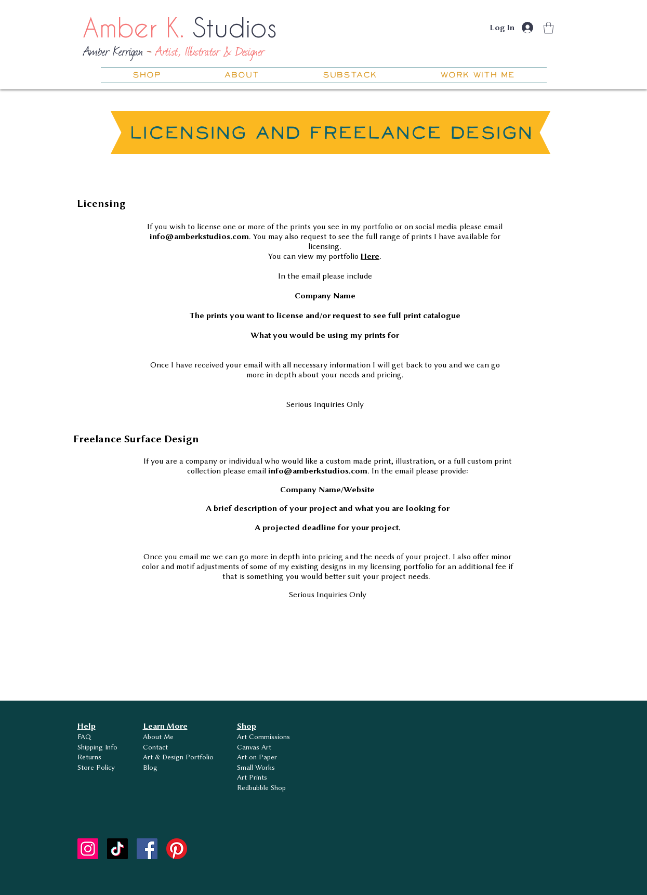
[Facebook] (147, 848)
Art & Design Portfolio (178, 757)
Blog (150, 767)
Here (370, 256)
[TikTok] (117, 848)
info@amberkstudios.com (199, 236)
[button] (548, 28)
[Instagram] (87, 848)
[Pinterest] (176, 848)
